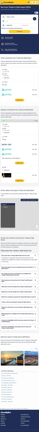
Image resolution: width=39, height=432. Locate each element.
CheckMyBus (2, 408)
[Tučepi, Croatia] (21, 17)
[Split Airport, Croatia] (21, 21)
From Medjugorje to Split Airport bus (8, 382)
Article (23, 418)
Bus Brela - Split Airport (6, 375)
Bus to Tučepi (17, 408)
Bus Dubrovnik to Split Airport (7, 378)
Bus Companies (25, 421)
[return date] (29, 25)
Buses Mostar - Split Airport (7, 385)
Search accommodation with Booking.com (12, 28)
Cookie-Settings (25, 416)
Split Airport (33, 200)
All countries (25, 425)
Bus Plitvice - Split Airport (6, 392)
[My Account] (28, 2)
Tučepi (24, 200)
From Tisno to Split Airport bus (7, 396)
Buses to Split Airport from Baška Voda (9, 373)
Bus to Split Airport (24, 408)
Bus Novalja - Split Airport (6, 387)
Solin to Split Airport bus (6, 394)
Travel (23, 423)
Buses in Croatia (9, 408)
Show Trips (19, 100)
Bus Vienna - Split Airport (6, 399)
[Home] (13, 2)
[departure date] (13, 25)
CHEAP (4, 120)
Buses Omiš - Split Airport (6, 389)
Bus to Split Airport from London (8, 380)
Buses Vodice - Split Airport (7, 401)
